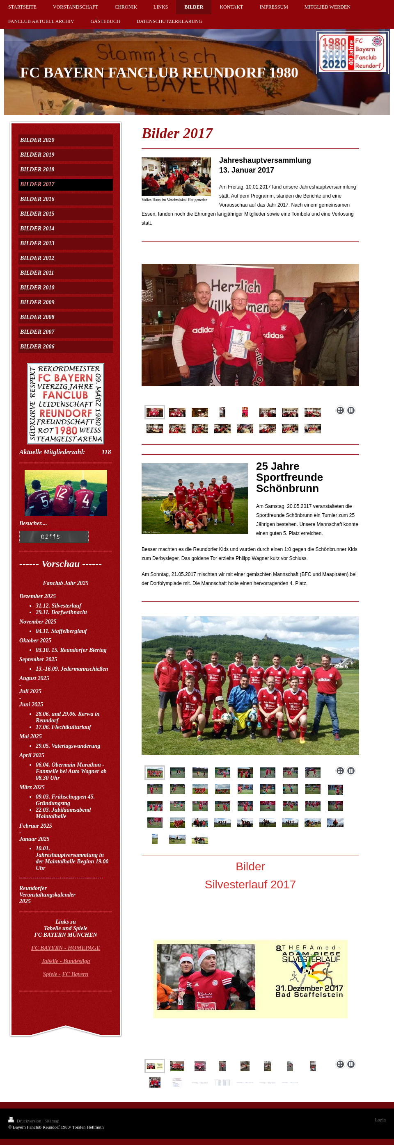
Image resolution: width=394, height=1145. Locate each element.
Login (380, 1119)
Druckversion (25, 1120)
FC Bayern (75, 974)
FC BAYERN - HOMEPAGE (65, 948)
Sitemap (51, 1120)
